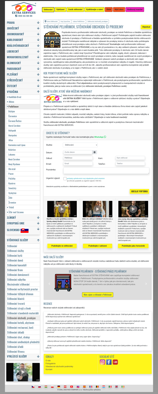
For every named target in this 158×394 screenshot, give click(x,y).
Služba (49, 145)
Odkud (49, 158)
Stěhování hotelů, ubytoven (20, 323)
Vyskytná (12, 193)
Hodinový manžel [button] (134, 9)
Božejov (11, 111)
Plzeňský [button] (12, 74)
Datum (49, 152)
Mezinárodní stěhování (18, 284)
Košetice (12, 149)
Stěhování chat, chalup (18, 337)
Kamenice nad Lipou (16, 145)
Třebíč (10, 207)
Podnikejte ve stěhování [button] (62, 246)
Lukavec (11, 154)
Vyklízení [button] (60, 9)
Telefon (101, 164)
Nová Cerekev (14, 159)
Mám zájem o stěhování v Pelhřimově (98, 294)
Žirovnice (12, 202)
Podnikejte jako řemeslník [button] (133, 246)
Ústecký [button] (12, 86)
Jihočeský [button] (13, 28)
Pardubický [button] (14, 69)
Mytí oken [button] (119, 9)
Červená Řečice (14, 121)
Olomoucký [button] (14, 63)
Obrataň (11, 169)
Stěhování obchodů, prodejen (21, 318)
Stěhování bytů (14, 255)
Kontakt (49, 369)
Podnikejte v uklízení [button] (97, 246)
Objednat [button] (146, 27)
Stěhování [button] (48, 9)
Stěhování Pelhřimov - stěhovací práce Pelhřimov (98, 271)
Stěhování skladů (15, 332)
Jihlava (10, 101)
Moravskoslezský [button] (17, 57)
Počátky (11, 178)
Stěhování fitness (16, 351)
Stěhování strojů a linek (19, 308)
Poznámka (50, 169)
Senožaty (12, 188)
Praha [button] (11, 22)
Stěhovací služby (15, 251)
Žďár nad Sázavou (15, 212)
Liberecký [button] (13, 51)
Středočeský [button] (15, 80)
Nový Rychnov (14, 164)
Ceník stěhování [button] (75, 9)
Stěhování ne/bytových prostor (22, 289)
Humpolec (12, 135)
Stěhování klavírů (15, 299)
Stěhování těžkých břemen (20, 294)
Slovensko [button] (18, 230)
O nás (48, 360)
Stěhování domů (15, 260)
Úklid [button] (109, 9)
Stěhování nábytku (16, 279)
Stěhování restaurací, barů (20, 327)
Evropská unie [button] (15, 223)
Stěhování (12, 246)
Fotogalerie (51, 363)
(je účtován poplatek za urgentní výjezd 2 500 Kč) (84, 181)
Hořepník (12, 130)
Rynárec (11, 183)
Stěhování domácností (18, 275)
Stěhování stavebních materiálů (23, 313)
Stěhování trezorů (16, 303)
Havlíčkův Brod (14, 97)
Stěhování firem (15, 270)
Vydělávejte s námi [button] (94, 9)
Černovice (12, 116)
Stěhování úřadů (15, 347)
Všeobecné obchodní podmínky (59, 366)
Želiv (10, 197)
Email (48, 164)
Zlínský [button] (11, 217)
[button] (49, 284)
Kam (100, 158)
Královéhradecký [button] (18, 45)
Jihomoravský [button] (15, 34)
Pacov (10, 173)
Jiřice (10, 140)
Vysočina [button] (12, 92)
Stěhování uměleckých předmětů (23, 342)
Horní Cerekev (14, 125)
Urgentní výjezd (52, 178)
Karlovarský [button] (15, 40)
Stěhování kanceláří (17, 265)
